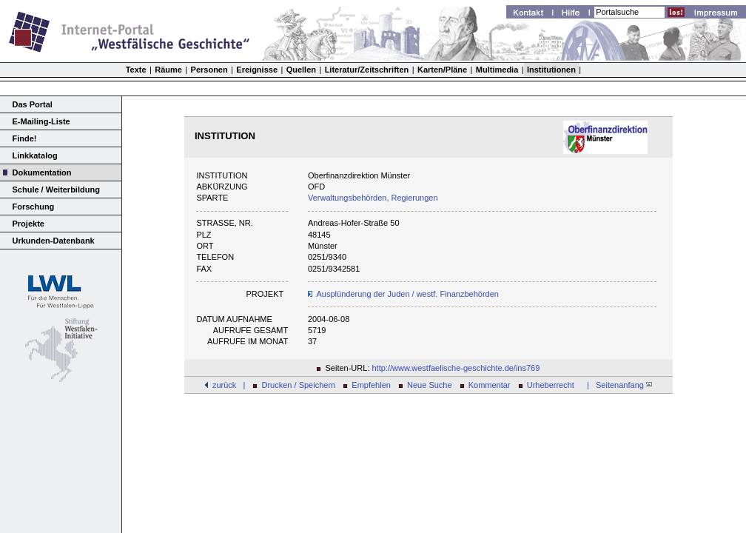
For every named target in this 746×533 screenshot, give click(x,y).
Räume (168, 69)
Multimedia (497, 69)
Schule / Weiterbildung (56, 189)
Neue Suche (429, 385)
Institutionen (551, 69)
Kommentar (489, 385)
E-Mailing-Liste (41, 121)
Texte (136, 69)
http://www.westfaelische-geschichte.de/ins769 (456, 367)
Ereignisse (257, 69)
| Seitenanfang (617, 385)
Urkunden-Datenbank (54, 240)
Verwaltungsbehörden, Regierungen (373, 197)
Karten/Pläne (442, 69)
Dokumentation (42, 172)
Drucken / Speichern (299, 385)
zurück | (228, 385)
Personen (209, 69)
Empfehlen (371, 385)
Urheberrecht (550, 385)
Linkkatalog (35, 155)
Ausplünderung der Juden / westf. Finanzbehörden (408, 293)
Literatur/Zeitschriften (367, 69)
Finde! (25, 138)
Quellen (301, 69)
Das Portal (33, 104)
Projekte (28, 223)
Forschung (34, 206)
